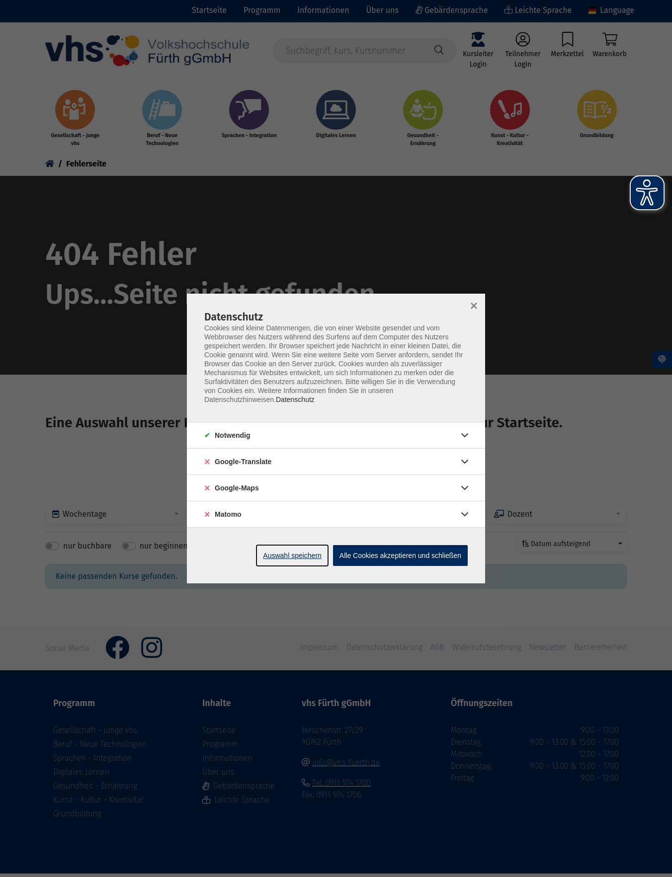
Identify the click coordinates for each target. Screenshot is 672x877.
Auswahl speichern (292, 555)
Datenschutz (295, 399)
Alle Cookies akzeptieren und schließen (400, 555)
